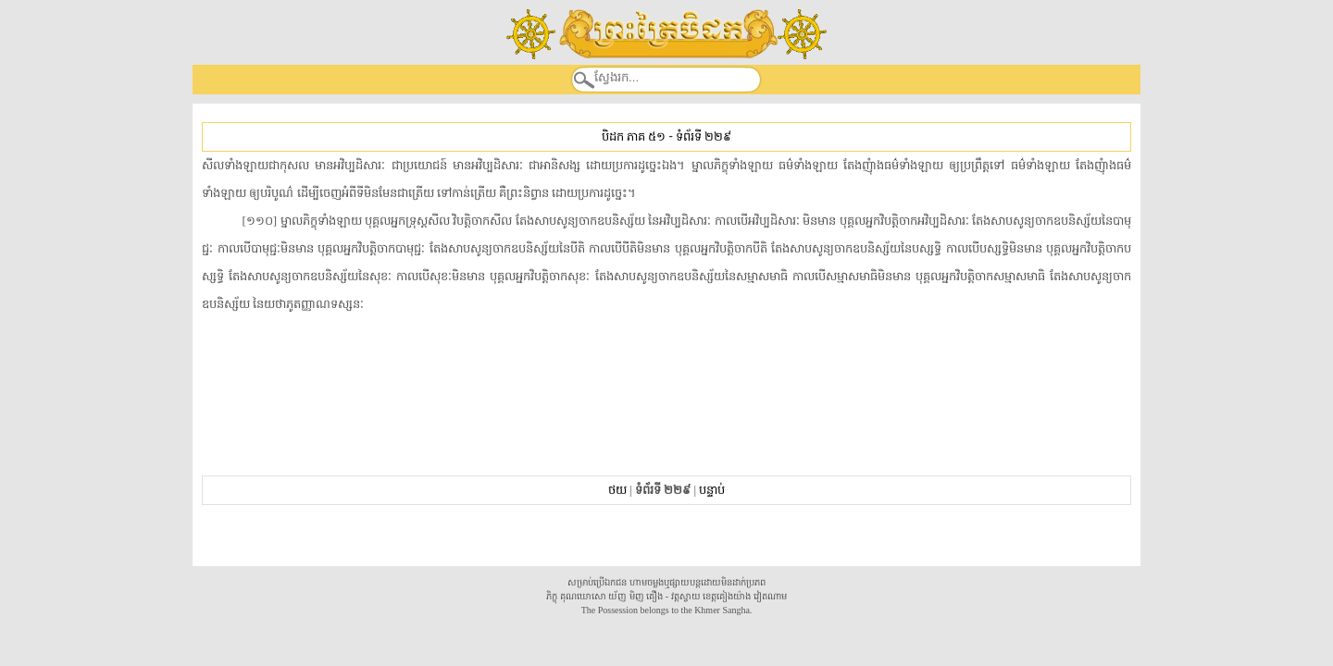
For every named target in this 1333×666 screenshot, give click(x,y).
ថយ (617, 490)
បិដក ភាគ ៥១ (634, 136)
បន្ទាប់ (712, 490)
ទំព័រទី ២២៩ (703, 136)
